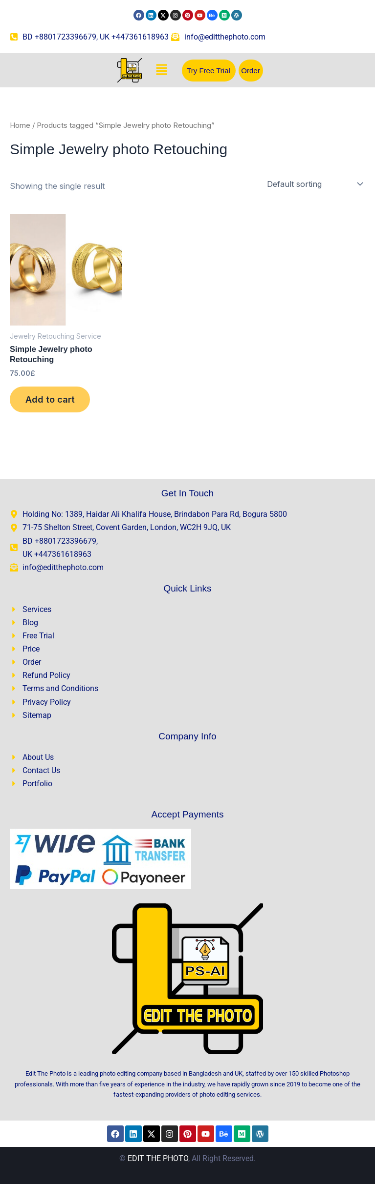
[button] (162, 70)
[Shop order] (314, 184)
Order (250, 70)
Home (20, 125)
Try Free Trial (208, 70)
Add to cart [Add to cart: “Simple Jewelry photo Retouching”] (50, 399)
